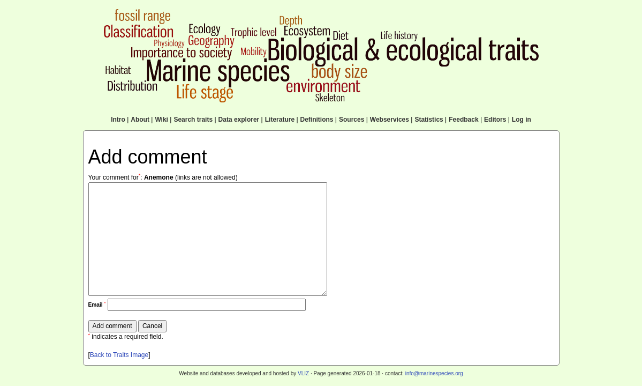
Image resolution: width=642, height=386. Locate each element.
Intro (118, 119)
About (140, 119)
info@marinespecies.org (434, 373)
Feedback (463, 119)
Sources (351, 119)
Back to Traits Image (119, 355)
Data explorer (239, 119)
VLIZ (303, 373)
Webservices (389, 119)
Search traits (193, 119)
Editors (495, 119)
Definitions (317, 119)
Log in (521, 119)
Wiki (161, 119)
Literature (279, 119)
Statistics (428, 119)
